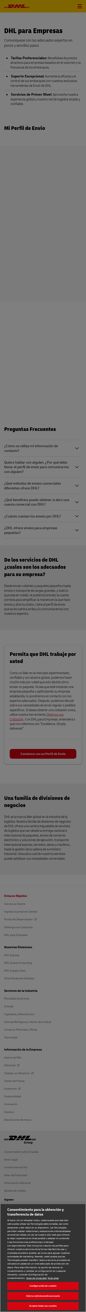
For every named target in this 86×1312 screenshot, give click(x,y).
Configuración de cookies (43, 1285)
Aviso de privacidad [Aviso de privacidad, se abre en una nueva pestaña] (36, 1278)
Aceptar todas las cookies (43, 1305)
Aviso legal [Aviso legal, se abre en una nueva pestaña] (53, 1278)
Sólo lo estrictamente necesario (43, 1296)
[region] (43, 1257)
